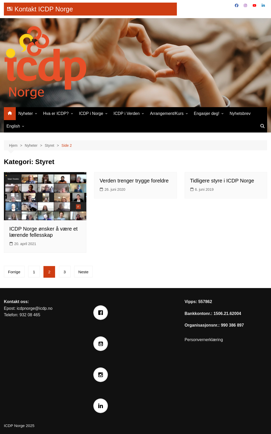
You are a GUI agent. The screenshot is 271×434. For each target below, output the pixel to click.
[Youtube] (102, 343)
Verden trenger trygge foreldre (134, 180)
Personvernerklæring (204, 339)
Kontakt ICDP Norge (43, 9)
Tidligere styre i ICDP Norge (222, 180)
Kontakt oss (16, 301)
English (13, 126)
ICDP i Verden (127, 113)
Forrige (14, 272)
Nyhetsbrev (240, 113)
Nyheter (25, 113)
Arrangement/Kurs (167, 113)
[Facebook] (102, 312)
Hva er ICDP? (56, 113)
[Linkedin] (102, 405)
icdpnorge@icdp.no (34, 308)
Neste (83, 272)
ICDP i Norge (91, 113)
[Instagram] (102, 374)
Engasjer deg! (207, 113)
